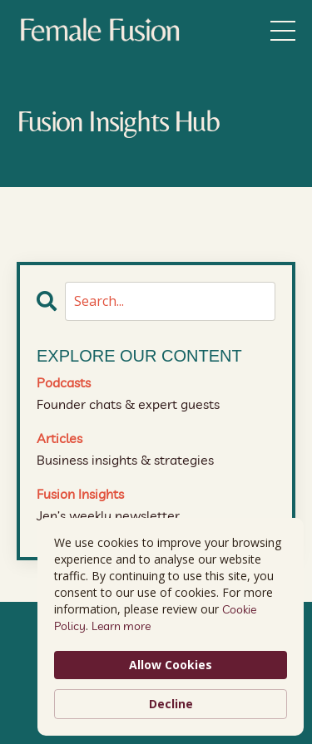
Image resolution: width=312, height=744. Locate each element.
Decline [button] (171, 704)
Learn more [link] (121, 625)
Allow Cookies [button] (170, 665)
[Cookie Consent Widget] (170, 627)
